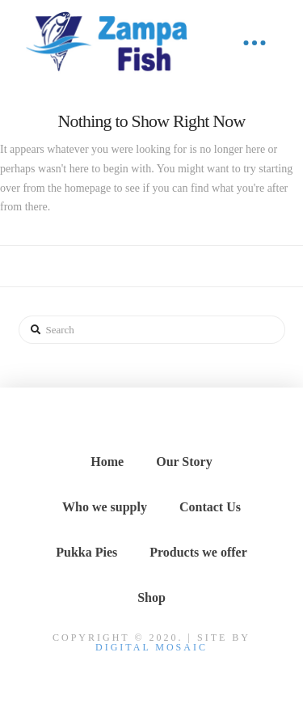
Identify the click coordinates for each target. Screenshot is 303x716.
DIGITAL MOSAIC (151, 647)
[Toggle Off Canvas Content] (254, 43)
